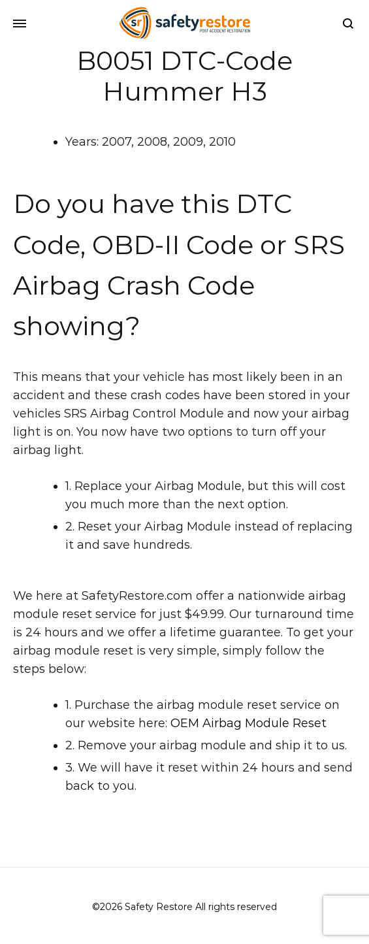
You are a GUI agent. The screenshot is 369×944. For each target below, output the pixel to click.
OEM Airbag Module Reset (248, 723)
